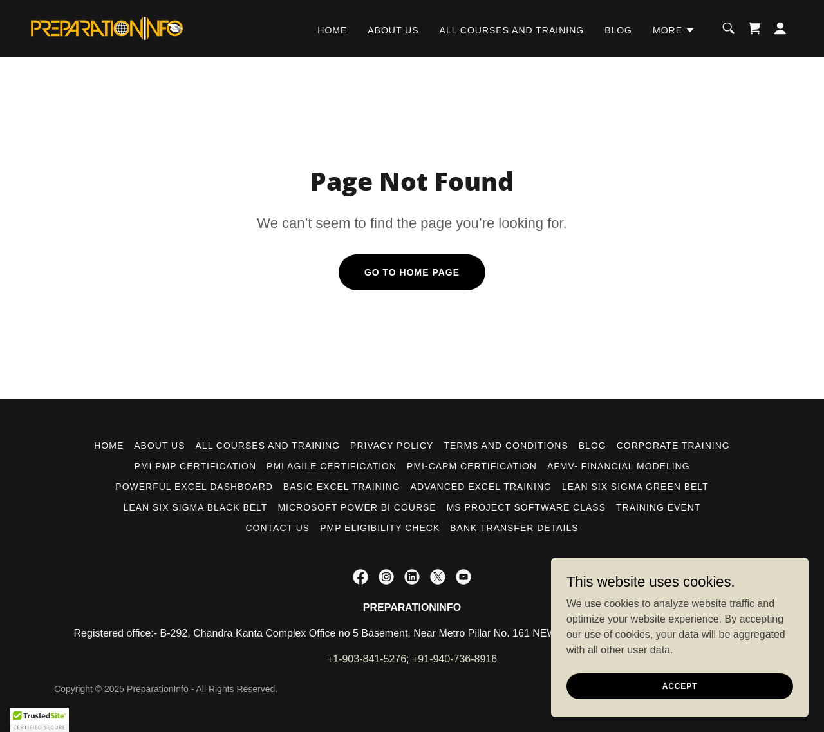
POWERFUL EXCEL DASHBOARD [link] (194, 487)
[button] (674, 30)
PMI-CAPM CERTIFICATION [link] (472, 466)
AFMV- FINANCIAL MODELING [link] (618, 466)
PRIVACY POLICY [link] (391, 445)
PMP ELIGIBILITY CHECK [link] (380, 528)
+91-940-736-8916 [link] (454, 658)
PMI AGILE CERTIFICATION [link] (332, 466)
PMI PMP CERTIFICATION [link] (195, 466)
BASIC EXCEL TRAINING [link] (341, 487)
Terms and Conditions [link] (506, 445)
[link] (107, 27)
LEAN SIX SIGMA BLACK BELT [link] (196, 507)
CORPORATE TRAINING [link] (673, 445)
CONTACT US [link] (277, 528)
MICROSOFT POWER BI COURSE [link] (356, 507)
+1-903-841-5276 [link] (366, 658)
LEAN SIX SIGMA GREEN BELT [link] (635, 487)
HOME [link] (332, 30)
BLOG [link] (618, 30)
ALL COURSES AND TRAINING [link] (512, 30)
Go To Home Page (412, 272)
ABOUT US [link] (393, 30)
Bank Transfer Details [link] (514, 528)
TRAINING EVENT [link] (658, 507)
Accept (679, 685)
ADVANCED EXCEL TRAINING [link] (481, 487)
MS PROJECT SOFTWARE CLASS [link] (526, 507)
